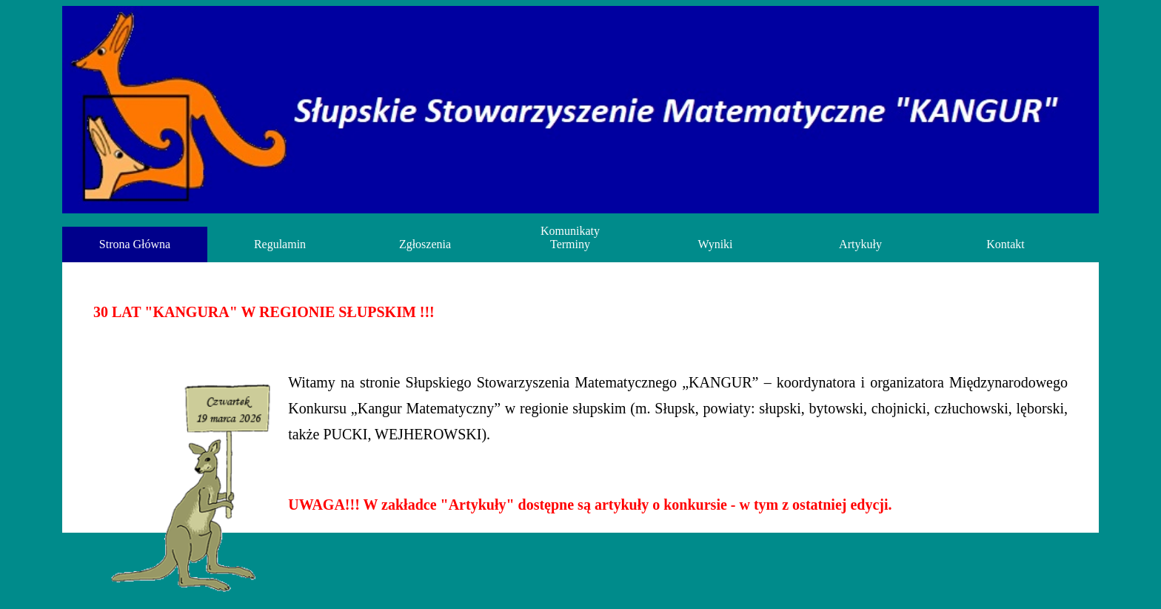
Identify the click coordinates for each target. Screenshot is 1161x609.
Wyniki (714, 244)
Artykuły (860, 244)
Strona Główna (134, 244)
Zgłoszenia (425, 244)
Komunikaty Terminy (570, 237)
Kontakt (1005, 244)
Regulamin (280, 244)
